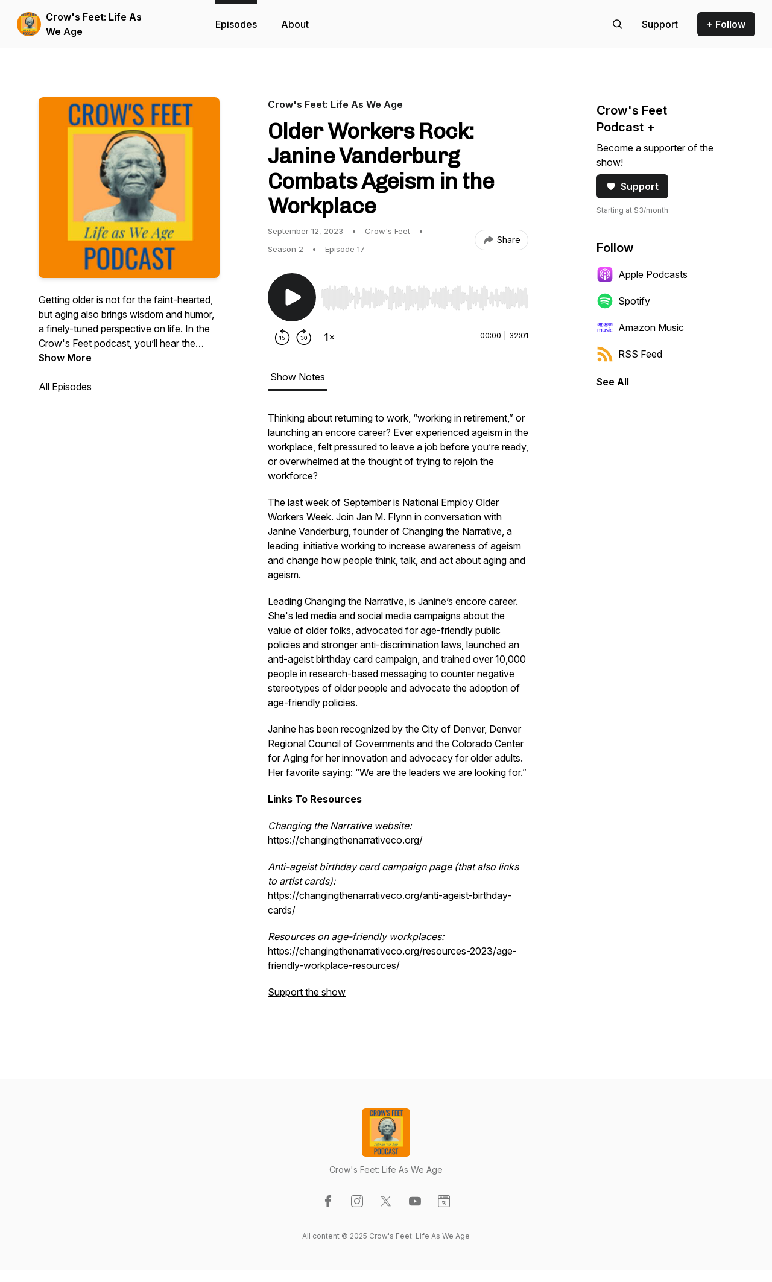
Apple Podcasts (642, 274)
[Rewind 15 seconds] (282, 337)
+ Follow (726, 24)
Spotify (623, 300)
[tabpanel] (398, 711)
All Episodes (65, 386)
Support (632, 186)
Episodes (236, 24)
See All (612, 382)
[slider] (424, 298)
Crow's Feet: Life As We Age (94, 24)
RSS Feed (629, 354)
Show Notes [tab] (297, 377)
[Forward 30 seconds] (304, 337)
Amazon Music (640, 327)
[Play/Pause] (292, 297)
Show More (65, 358)
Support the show (307, 992)
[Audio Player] (424, 294)
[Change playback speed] (329, 337)
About (295, 24)
